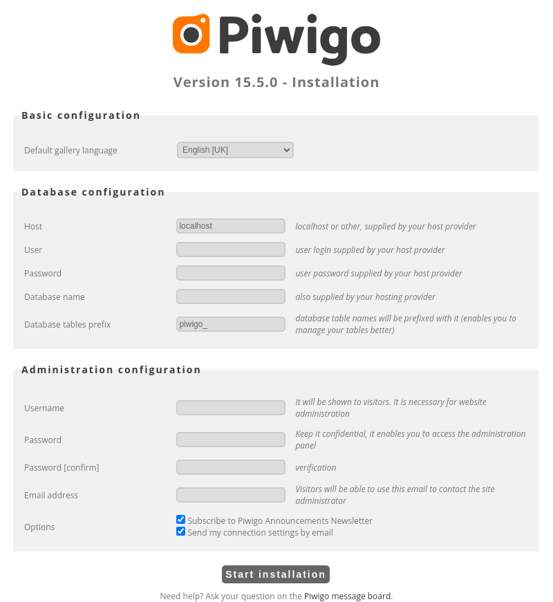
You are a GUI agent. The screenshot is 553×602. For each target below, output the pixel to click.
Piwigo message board (347, 596)
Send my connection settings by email (254, 532)
